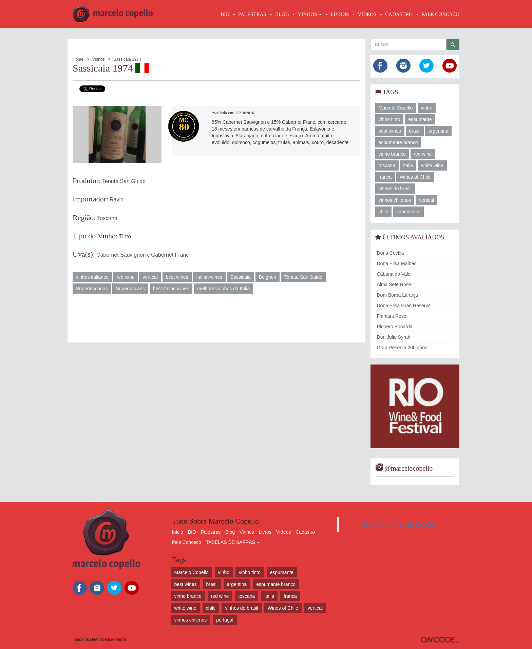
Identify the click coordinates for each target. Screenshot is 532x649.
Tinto (125, 236)
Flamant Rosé (391, 316)
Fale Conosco (186, 542)
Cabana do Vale (394, 274)
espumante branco (398, 142)
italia (408, 165)
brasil (414, 131)
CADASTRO (399, 14)
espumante (420, 119)
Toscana (107, 218)
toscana (387, 165)
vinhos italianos (92, 277)
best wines (177, 277)
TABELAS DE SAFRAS (233, 542)
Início (177, 532)
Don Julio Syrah (394, 337)
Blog (230, 532)
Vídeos (283, 532)
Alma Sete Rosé (394, 284)
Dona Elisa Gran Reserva (404, 305)
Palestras (252, 14)
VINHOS (310, 14)
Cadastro (305, 532)
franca (385, 177)
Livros (265, 532)
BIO (225, 14)
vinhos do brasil (395, 188)
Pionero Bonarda (395, 326)
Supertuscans (130, 288)
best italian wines (171, 288)
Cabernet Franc (170, 255)
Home (78, 59)
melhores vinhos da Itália (223, 288)
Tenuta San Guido (124, 181)
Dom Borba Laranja (397, 295)
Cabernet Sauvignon (121, 255)
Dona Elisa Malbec (397, 263)
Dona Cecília (390, 253)
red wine (126, 277)
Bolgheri (267, 277)
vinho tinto (389, 119)
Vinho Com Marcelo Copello (399, 524)
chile (383, 211)
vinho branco (392, 154)
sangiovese (408, 211)
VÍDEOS (367, 14)
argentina (438, 131)
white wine (432, 165)
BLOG (282, 14)
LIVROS (339, 14)
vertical (149, 277)
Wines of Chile (415, 177)
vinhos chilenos (395, 200)
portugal (224, 620)
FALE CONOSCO (440, 14)
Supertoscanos (92, 288)
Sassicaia (240, 277)
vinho (426, 108)
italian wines (209, 277)
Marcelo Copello (396, 108)
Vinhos (98, 59)
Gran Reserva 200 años (402, 347)
